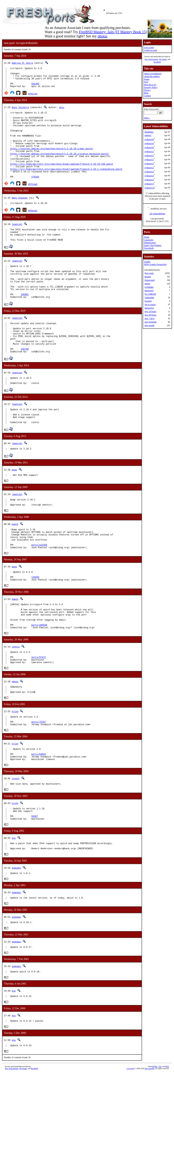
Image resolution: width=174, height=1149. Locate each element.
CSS (160, 1143)
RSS (167, 1143)
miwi (14, 510)
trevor (16, 844)
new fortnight (150, 322)
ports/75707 (38, 784)
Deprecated (150, 280)
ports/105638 (39, 680)
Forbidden (149, 287)
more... (147, 118)
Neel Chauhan (19, 216)
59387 (34, 884)
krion (15, 772)
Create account (150, 50)
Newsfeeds (149, 248)
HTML (154, 1143)
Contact (147, 95)
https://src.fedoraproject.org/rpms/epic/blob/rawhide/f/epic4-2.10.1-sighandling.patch (66, 186)
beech (15, 567)
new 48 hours (150, 315)
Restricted (149, 290)
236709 (25, 384)
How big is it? (150, 84)
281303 (35, 87)
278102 (35, 195)
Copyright (130, 1145)
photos (102, 36)
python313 (149, 175)
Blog (146, 93)
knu (14, 907)
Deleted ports (150, 242)
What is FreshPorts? (153, 73)
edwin (15, 649)
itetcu (16, 702)
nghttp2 (148, 135)
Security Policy (151, 87)
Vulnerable (149, 297)
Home (146, 237)
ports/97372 (38, 714)
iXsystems (163, 59)
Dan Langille (149, 1145)
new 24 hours (150, 311)
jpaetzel (17, 243)
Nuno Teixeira (20, 111)
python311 (149, 151)
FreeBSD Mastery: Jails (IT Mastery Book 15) (113, 32)
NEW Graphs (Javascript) (155, 264)
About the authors (152, 76)
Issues (146, 79)
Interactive (149, 308)
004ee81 (32, 229)
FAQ (146, 82)
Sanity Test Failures (152, 245)
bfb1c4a (32, 98)
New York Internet (151, 59)
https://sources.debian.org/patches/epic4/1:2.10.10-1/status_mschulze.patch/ (59, 167)
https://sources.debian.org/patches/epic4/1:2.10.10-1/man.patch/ (51, 161)
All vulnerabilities (157, 213)
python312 (149, 163)
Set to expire (150, 304)
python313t (150, 188)
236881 (25, 322)
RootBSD (157, 62)
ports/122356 (39, 592)
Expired (148, 301)
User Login (149, 47)
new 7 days (149, 318)
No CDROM (150, 294)
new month (149, 325)
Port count (149, 273)
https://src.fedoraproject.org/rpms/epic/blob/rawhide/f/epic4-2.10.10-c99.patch (61, 179)
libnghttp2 (149, 132)
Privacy (147, 90)
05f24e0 (32, 202)
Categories (148, 240)
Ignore (147, 283)
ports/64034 (38, 818)
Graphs (147, 261)
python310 (149, 139)
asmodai (16, 938)
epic (61, 111)
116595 (35, 626)
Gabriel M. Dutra (22, 62)
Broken (148, 276)
